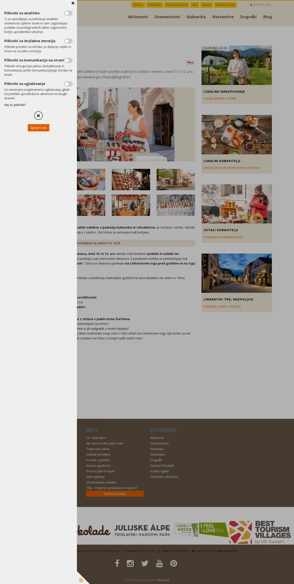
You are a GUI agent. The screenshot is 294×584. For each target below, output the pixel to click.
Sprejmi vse (39, 128)
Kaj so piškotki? (15, 105)
